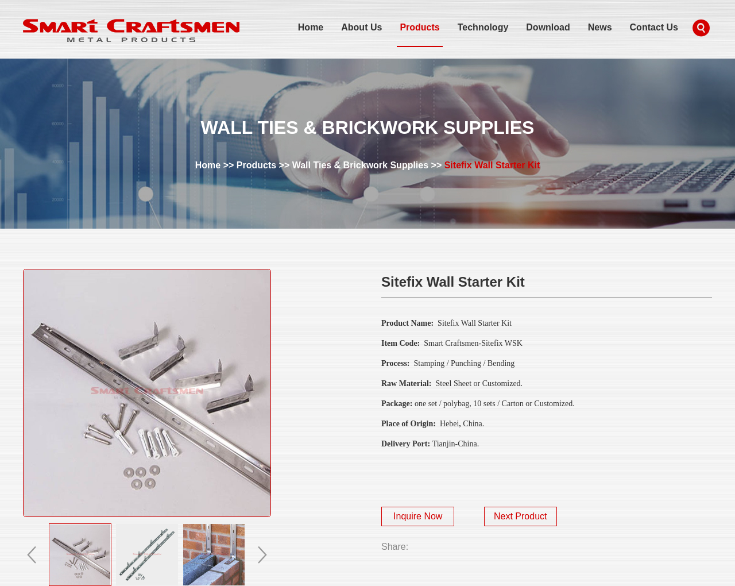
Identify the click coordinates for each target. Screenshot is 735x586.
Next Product (520, 516)
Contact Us (654, 27)
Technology (483, 27)
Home (310, 27)
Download (548, 27)
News (600, 27)
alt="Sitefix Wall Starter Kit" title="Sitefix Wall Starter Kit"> (147, 392)
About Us (361, 27)
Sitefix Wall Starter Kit (492, 165)
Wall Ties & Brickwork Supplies (360, 165)
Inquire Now (417, 516)
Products (419, 27)
